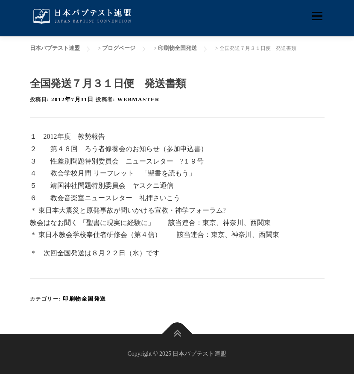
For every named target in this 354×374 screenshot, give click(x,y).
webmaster (138, 99)
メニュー (317, 16)
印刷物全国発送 (84, 298)
